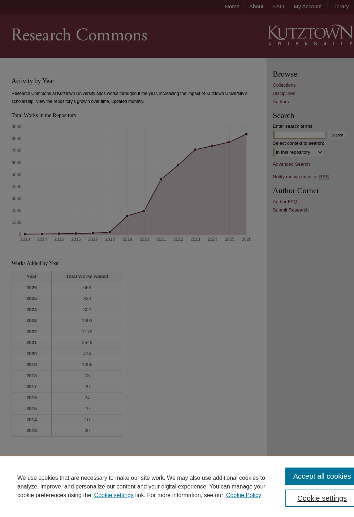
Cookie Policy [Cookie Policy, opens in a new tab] (243, 495)
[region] (177, 486)
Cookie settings (114, 495)
